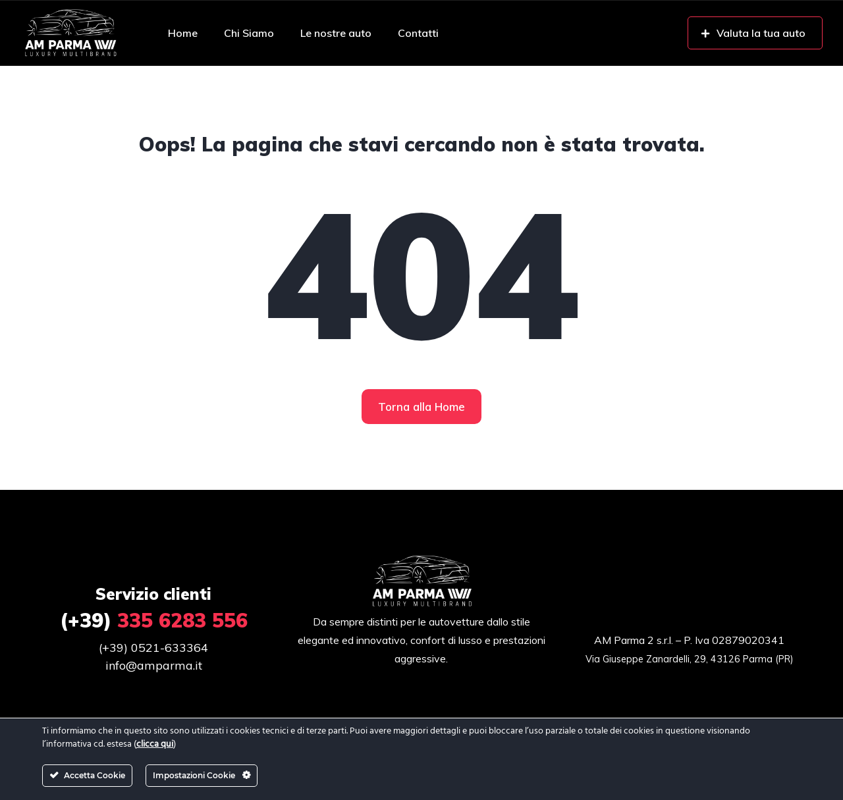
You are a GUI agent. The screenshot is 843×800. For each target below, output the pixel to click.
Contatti (418, 33)
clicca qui (154, 744)
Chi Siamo (249, 33)
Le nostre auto (335, 33)
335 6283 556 (154, 620)
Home (183, 33)
